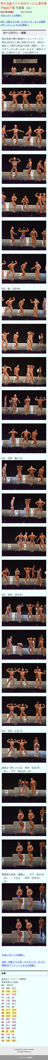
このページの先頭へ (26, 1057)
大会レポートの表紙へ (11, 15)
